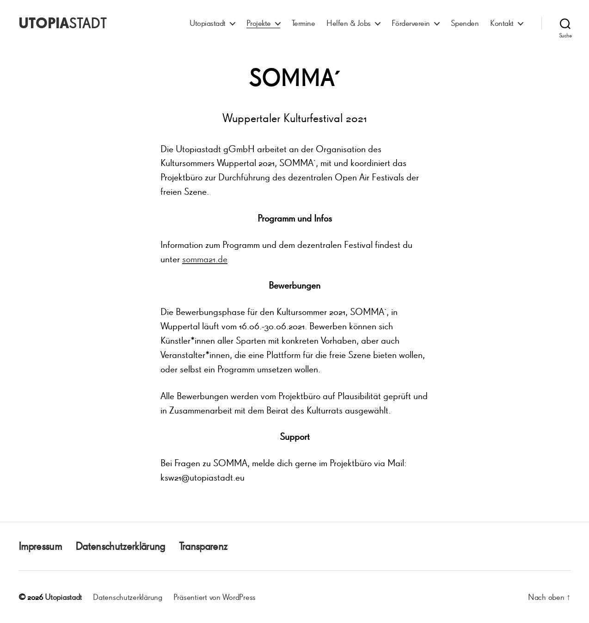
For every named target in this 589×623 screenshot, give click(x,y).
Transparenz (203, 546)
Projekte (258, 23)
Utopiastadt (208, 23)
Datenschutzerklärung (120, 546)
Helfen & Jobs (348, 23)
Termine (303, 23)
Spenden (465, 23)
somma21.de (204, 259)
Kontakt (502, 23)
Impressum (39, 546)
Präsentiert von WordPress (214, 597)
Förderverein (411, 23)
